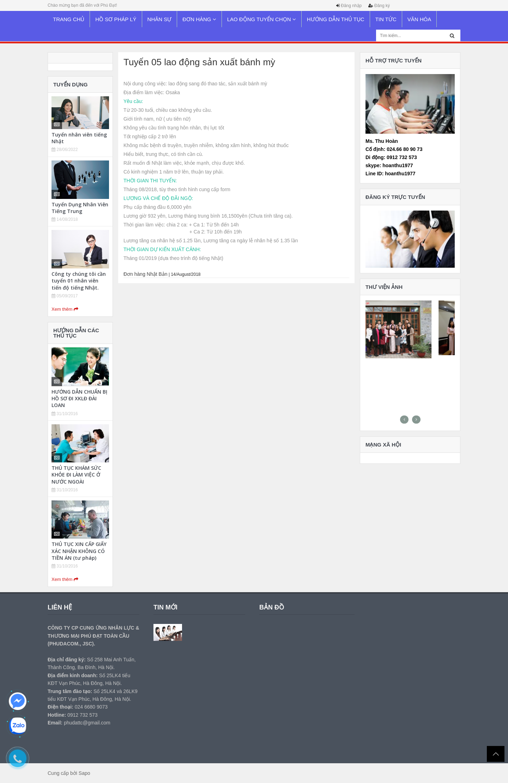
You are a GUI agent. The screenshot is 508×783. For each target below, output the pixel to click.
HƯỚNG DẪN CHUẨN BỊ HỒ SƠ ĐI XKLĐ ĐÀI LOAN (79, 398)
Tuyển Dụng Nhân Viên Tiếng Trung (80, 207)
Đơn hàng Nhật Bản (145, 274)
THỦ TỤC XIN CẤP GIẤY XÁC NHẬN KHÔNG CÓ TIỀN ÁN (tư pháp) (79, 551)
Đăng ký (382, 5)
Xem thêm (65, 309)
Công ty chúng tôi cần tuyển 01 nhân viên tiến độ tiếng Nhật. (79, 281)
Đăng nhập (351, 5)
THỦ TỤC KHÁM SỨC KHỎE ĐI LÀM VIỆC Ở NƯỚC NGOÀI (76, 475)
